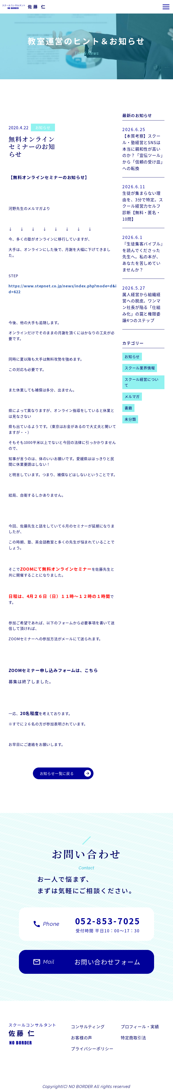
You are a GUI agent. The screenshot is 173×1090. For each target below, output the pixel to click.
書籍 (128, 408)
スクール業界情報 (140, 367)
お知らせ (42, 127)
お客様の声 (81, 1037)
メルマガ (132, 396)
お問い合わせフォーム (86, 964)
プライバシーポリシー (92, 1048)
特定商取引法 (133, 1037)
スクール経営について (142, 382)
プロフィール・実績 (140, 1026)
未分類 (130, 419)
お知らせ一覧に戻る (65, 773)
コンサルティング (88, 1026)
